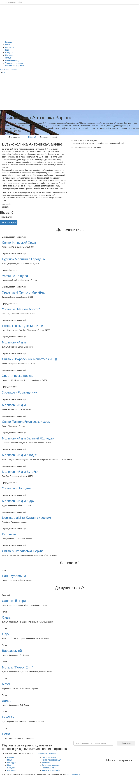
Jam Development (74, 774)
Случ (5, 634)
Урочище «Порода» (16, 488)
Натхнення (10, 55)
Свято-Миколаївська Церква (23, 551)
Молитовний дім (14, 342)
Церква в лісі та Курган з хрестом (26, 517)
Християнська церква (17, 375)
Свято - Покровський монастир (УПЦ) (29, 359)
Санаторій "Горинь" (16, 601)
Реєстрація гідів (48, 768)
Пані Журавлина (14, 576)
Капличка (9, 534)
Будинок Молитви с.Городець (23, 259)
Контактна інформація (14, 66)
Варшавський (12, 650)
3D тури (8, 58)
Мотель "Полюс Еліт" (17, 667)
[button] (3, 70)
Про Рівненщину (12, 60)
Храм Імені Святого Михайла (23, 292)
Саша (6, 617)
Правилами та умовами (46, 753)
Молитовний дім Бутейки (20, 471)
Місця (7, 45)
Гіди (7, 50)
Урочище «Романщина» (19, 392)
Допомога (46, 762)
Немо (6, 734)
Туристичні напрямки (14, 63)
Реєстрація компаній (51, 770)
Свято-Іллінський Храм (19, 242)
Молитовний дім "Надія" (19, 455)
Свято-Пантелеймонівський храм (26, 421)
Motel (6, 684)
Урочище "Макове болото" (21, 309)
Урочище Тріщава (15, 276)
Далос (6, 700)
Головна (8, 42)
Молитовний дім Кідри (18, 501)
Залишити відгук (9, 222)
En (3, 72)
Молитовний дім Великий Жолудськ (28, 438)
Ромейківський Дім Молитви (22, 326)
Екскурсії (9, 52)
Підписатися (126, 743)
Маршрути (9, 47)
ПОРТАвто (9, 717)
